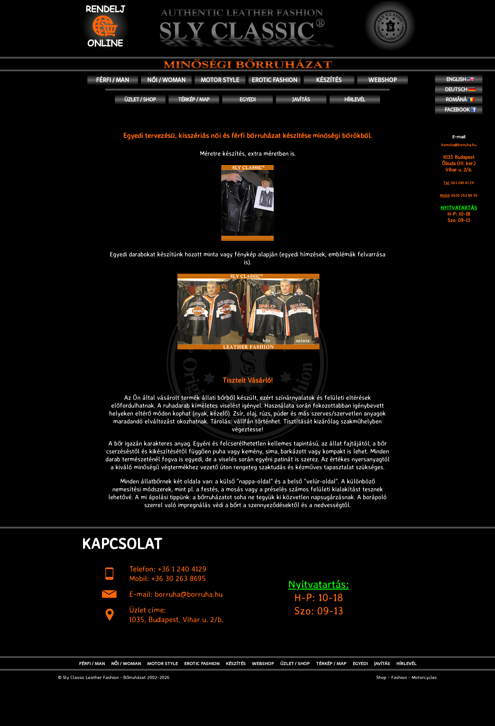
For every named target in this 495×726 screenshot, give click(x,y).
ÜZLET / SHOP (140, 99)
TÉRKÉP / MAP (194, 99)
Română (460, 99)
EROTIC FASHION (274, 80)
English (460, 79)
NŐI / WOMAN (166, 80)
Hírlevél (354, 99)
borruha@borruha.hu (458, 144)
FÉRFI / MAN (112, 80)
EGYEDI (248, 99)
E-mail (458, 136)
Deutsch (460, 89)
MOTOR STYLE (220, 80)
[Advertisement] (247, 710)
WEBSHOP (382, 80)
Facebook (460, 109)
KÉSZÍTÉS (329, 80)
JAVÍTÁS (301, 99)
